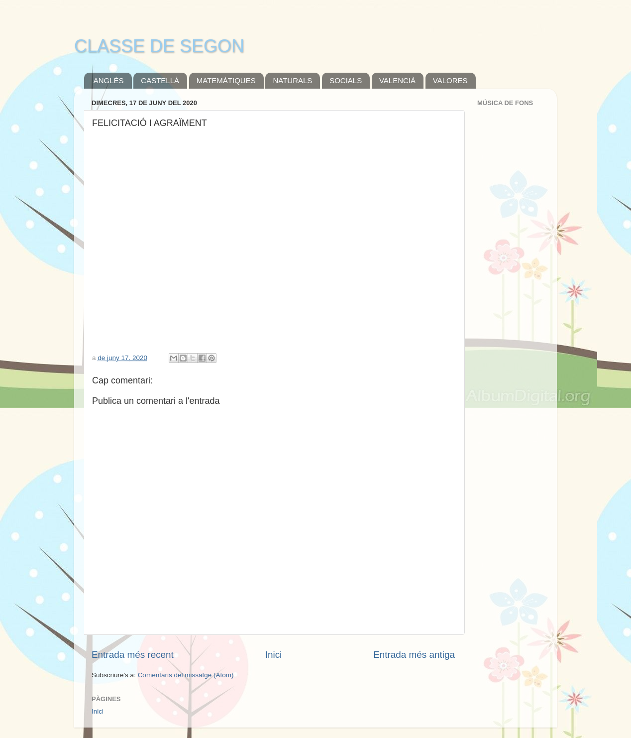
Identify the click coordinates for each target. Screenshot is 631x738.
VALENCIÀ (397, 80)
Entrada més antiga (414, 654)
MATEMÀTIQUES (226, 80)
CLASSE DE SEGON (159, 46)
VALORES (450, 80)
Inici (273, 654)
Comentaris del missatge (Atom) (186, 675)
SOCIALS (345, 80)
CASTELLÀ (160, 80)
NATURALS (292, 80)
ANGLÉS (109, 80)
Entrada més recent (133, 654)
